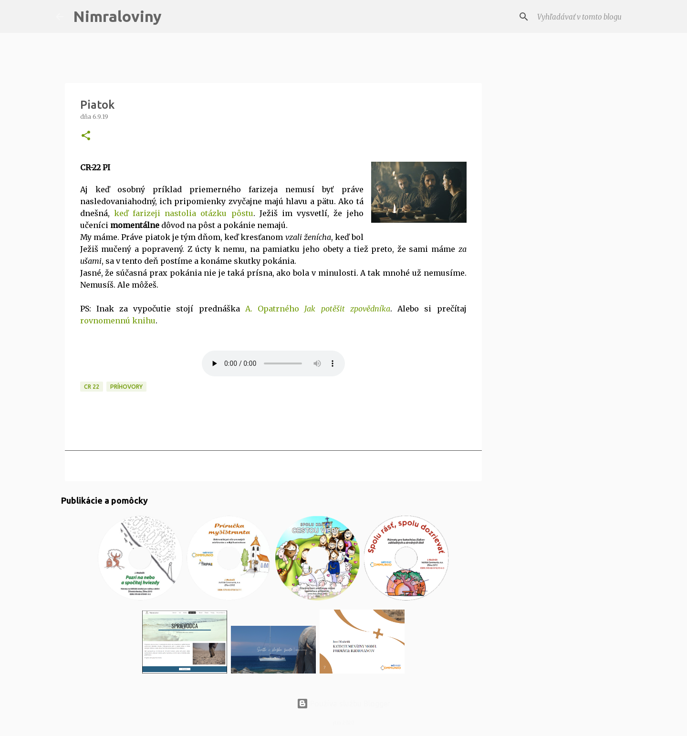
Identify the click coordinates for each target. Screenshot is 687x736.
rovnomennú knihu (118, 320)
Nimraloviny (117, 16)
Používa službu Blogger (343, 703)
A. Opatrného (317, 308)
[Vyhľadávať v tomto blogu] (583, 16)
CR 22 (91, 387)
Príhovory (126, 387)
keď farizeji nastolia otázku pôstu (183, 213)
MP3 (273, 363)
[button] (86, 136)
